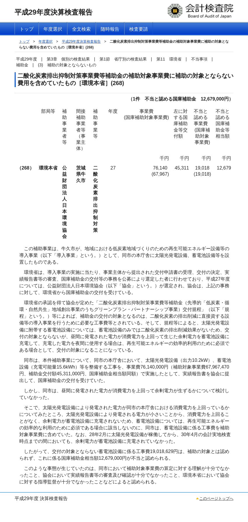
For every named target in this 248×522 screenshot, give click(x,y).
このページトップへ (216, 498)
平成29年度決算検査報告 (81, 41)
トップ (24, 41)
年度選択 (46, 41)
